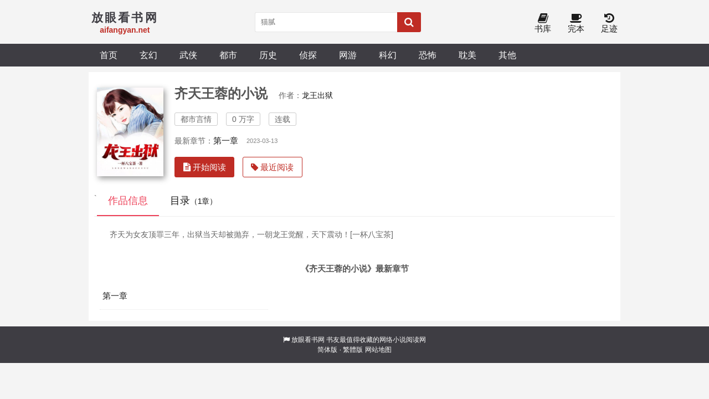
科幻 (388, 55)
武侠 (188, 55)
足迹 (609, 23)
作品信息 (128, 200)
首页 (108, 55)
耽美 (467, 55)
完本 (576, 23)
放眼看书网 (308, 340)
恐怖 (427, 55)
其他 (507, 55)
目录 (194, 200)
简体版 (327, 350)
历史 (268, 55)
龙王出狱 (317, 95)
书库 (543, 23)
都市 (228, 55)
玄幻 (148, 55)
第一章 (225, 140)
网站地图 (378, 350)
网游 (348, 55)
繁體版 (353, 350)
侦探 (308, 55)
